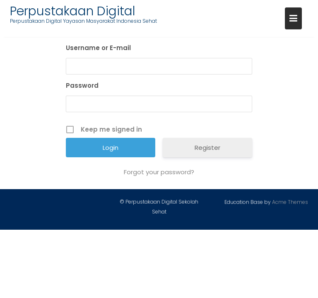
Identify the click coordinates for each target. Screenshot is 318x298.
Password (82, 85)
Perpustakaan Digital (72, 11)
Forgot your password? (159, 172)
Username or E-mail (98, 47)
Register (207, 147)
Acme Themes (290, 202)
